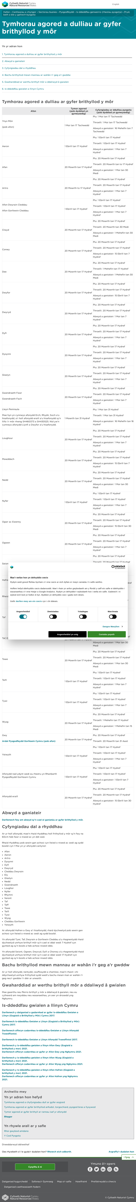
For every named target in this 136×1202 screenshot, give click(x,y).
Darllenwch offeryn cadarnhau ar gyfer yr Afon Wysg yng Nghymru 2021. (42, 1064)
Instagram (109, 1169)
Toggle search (125, 4)
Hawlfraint (81, 1181)
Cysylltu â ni (35, 1167)
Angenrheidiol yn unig (67, 634)
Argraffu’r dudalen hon (121, 1151)
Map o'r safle (64, 1181)
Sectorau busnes (48, 12)
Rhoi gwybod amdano (16, 1131)
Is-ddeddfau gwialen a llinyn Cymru (24, 88)
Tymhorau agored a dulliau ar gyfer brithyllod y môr (33, 54)
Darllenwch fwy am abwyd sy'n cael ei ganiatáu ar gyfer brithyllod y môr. (42, 819)
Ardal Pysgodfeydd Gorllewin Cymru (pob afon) (29, 741)
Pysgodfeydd (66, 12)
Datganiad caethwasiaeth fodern (22, 1186)
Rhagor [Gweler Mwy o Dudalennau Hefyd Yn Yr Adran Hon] (8, 1116)
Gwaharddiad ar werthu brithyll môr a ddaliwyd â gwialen (37, 82)
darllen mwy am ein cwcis (29, 601)
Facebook (90, 1169)
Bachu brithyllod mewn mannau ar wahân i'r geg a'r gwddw (38, 75)
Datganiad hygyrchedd (14, 1181)
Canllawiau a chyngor (24, 12)
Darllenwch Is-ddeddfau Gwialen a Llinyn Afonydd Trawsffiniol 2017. (40, 1039)
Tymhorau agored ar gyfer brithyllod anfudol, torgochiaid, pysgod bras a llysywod (49, 1107)
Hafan (6, 12)
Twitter (96, 1169)
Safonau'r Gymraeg (42, 1181)
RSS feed (116, 1169)
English (115, 4)
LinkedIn (103, 1169)
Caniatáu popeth (107, 634)
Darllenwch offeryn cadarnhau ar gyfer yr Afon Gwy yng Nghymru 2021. (42, 1051)
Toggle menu (132, 4)
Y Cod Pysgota (12, 1135)
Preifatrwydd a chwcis (103, 1181)
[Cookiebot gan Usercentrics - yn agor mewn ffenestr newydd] (118, 567)
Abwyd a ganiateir (15, 61)
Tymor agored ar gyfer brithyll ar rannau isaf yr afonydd (35, 1112)
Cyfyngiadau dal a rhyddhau (20, 68)
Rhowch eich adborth (59, 1151)
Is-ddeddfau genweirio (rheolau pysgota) (99, 12)
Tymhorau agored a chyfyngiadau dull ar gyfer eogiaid (34, 1102)
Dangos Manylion (111, 626)
